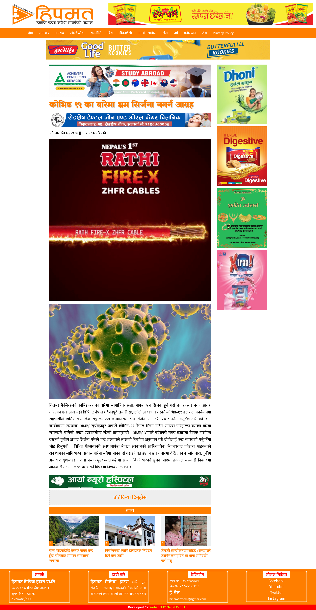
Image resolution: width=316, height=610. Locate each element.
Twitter (276, 592)
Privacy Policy (223, 33)
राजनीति (95, 33)
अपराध (59, 33)
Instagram (276, 598)
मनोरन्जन (190, 33)
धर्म (176, 33)
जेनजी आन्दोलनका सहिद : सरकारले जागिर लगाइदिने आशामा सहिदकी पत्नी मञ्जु (186, 556)
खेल (165, 33)
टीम (204, 33)
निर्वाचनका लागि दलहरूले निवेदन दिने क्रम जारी (128, 553)
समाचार (44, 33)
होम (30, 33)
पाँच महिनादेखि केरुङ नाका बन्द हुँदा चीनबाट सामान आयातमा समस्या (71, 556)
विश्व (110, 33)
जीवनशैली (125, 33)
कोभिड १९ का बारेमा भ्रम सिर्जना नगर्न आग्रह (121, 105)
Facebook (276, 581)
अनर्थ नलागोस (147, 33)
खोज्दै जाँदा (77, 33)
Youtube (276, 586)
